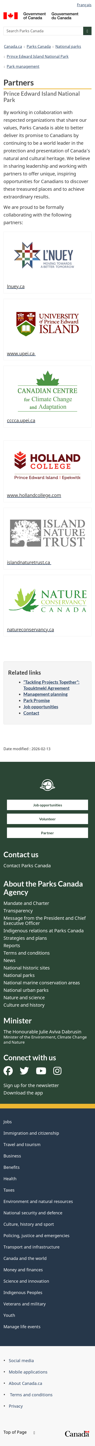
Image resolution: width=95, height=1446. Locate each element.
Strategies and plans (25, 938)
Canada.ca (13, 46)
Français (84, 4)
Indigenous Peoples (22, 1292)
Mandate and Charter (26, 903)
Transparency (18, 910)
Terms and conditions (26, 953)
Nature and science (24, 997)
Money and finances (23, 1269)
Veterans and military (24, 1304)
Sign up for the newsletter (31, 1085)
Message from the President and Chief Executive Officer (44, 920)
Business (12, 1156)
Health (9, 1178)
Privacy (16, 1406)
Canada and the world (25, 1258)
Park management (23, 66)
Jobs (7, 1121)
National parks (68, 46)
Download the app (23, 1093)
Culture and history (23, 1005)
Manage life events (22, 1326)
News (9, 960)
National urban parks (26, 990)
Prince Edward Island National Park (38, 56)
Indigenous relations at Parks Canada (43, 930)
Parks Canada (39, 46)
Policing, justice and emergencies (36, 1235)
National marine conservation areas (41, 982)
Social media (21, 1360)
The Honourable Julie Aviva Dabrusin (45, 1037)
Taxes (9, 1190)
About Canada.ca (25, 1383)
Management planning (45, 694)
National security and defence (32, 1213)
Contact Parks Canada (27, 865)
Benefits (11, 1167)
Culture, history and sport (28, 1224)
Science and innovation (26, 1281)
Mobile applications (28, 1372)
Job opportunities (40, 706)
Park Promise (36, 700)
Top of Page (19, 1432)
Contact (31, 713)
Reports (11, 945)
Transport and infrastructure (31, 1247)
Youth (9, 1315)
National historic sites (26, 968)
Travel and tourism (22, 1144)
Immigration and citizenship (31, 1133)
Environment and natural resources (38, 1201)
